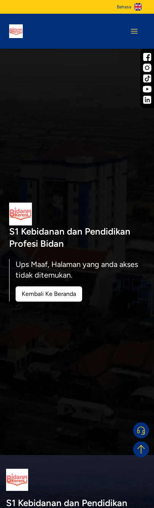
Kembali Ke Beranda (49, 293)
